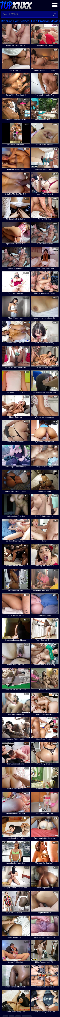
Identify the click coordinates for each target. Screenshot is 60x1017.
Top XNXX (16, 5)
